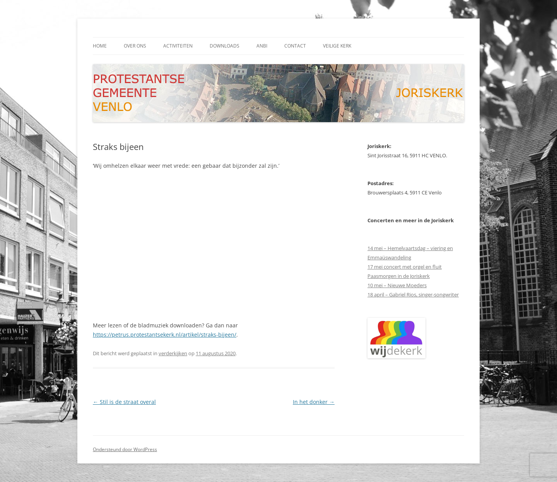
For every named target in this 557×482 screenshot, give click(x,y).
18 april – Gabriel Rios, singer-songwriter (413, 294)
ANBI (261, 46)
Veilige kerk (337, 46)
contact (295, 46)
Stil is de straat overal (124, 401)
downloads (224, 46)
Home (100, 46)
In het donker (314, 401)
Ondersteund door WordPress (125, 449)
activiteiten (178, 46)
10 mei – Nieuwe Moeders (397, 285)
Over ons (135, 46)
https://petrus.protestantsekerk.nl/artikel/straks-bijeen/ (164, 334)
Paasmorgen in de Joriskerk (398, 276)
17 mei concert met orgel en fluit (404, 266)
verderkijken (173, 353)
